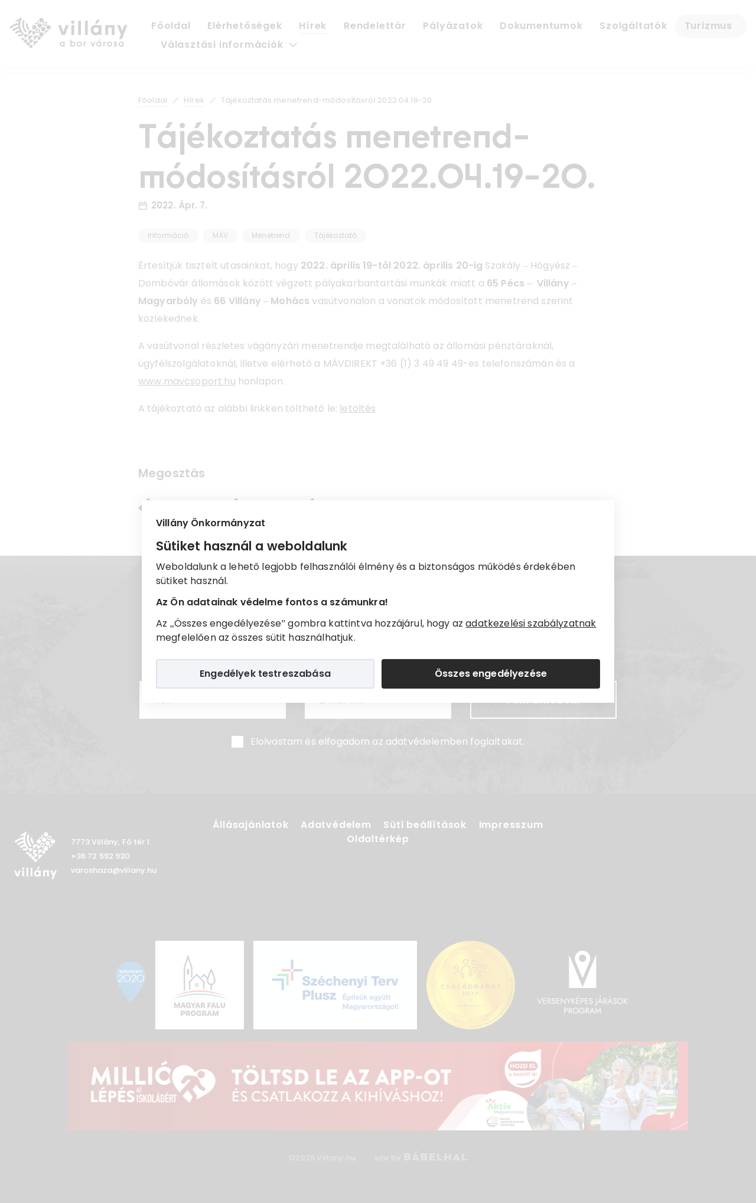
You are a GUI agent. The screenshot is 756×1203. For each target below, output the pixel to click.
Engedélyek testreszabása (265, 673)
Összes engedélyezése (491, 673)
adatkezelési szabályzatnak (530, 623)
